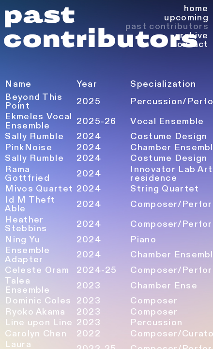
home (196, 8)
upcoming (186, 18)
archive (192, 36)
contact (190, 44)
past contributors (167, 26)
